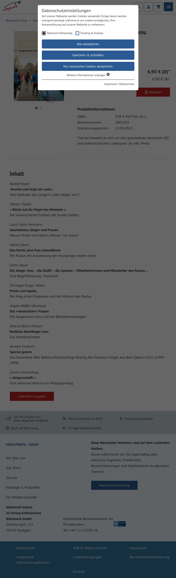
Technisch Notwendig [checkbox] (59, 33)
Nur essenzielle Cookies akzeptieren (88, 66)
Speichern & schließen (88, 55)
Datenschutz (126, 84)
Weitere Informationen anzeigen (88, 75)
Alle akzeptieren (88, 44)
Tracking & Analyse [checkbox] (91, 33)
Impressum (110, 84)
